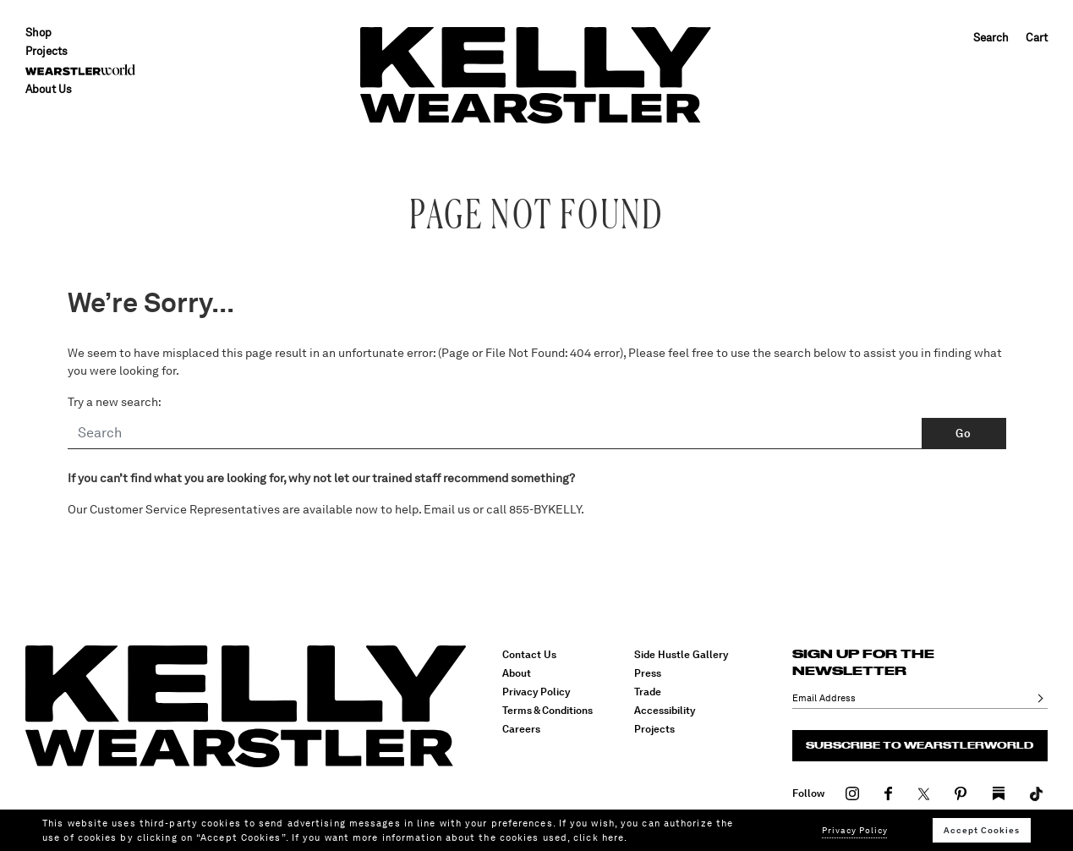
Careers (521, 729)
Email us (447, 509)
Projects (654, 729)
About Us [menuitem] (48, 89)
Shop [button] (38, 32)
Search (991, 38)
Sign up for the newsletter (863, 662)
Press (647, 673)
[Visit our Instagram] (853, 792)
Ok (1037, 698)
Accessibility (664, 710)
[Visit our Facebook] (888, 792)
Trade (647, 692)
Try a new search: (114, 402)
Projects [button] (46, 51)
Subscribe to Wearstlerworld (919, 745)
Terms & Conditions (547, 710)
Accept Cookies (982, 830)
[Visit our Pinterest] (961, 792)
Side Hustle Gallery (681, 655)
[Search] (495, 434)
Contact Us (529, 655)
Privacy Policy (536, 692)
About (516, 673)
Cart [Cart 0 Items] (1037, 38)
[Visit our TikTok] (998, 792)
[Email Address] (910, 698)
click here (598, 837)
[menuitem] (80, 69)
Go (963, 433)
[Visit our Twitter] (923, 792)
